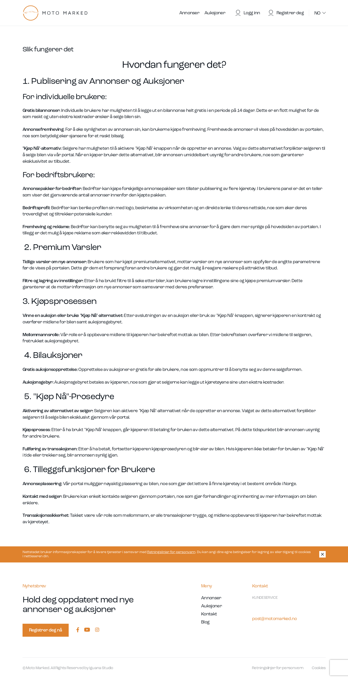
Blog (205, 622)
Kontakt (209, 614)
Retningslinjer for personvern (171, 552)
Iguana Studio (101, 668)
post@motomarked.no (274, 619)
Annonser (189, 13)
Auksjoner (214, 13)
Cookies (318, 668)
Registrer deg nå (45, 630)
